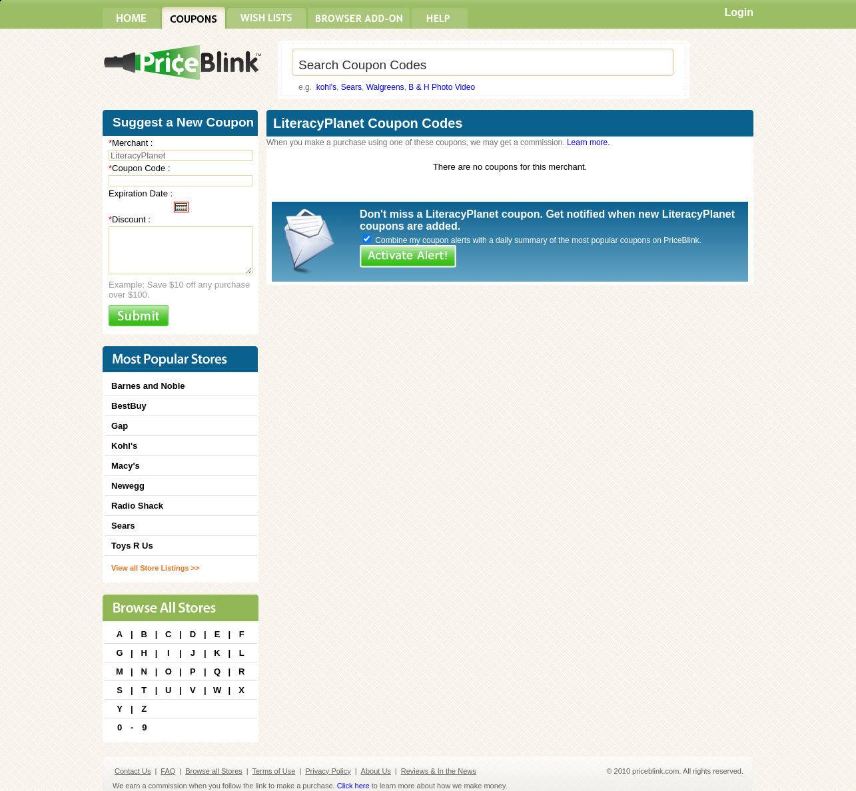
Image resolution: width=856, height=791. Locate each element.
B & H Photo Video (441, 87)
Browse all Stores (213, 771)
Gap (119, 426)
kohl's (326, 87)
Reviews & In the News (438, 771)
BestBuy (129, 406)
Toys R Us (132, 546)
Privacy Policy (327, 771)
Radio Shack (137, 506)
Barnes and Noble (148, 386)
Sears (351, 87)
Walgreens (385, 87)
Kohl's (124, 446)
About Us (376, 771)
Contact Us (133, 771)
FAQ (168, 771)
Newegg (128, 486)
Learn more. (588, 142)
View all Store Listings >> (155, 568)
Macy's (125, 466)
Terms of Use (274, 771)
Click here (353, 786)
